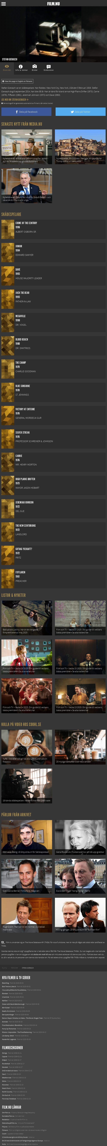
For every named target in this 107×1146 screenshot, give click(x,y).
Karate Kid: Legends (9, 1022)
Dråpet (4, 1043)
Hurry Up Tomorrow (9, 1011)
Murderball (6, 1046)
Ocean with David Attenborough (13, 987)
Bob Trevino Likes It (9, 969)
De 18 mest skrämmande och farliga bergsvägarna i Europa (22, 1123)
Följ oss (4, 1109)
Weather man (6, 1060)
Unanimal (5, 980)
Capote (4, 1039)
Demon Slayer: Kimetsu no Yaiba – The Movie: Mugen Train (22, 1001)
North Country (7, 1074)
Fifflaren (11, 95)
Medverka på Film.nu (9, 1106)
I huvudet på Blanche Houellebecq (14, 973)
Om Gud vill (6, 1078)
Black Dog (5, 966)
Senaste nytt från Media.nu (21, 124)
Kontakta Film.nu (8, 1099)
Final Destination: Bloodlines (12, 1008)
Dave (51, 95)
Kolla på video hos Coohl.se (21, 715)
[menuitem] (4, 950)
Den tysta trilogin (8, 997)
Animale (5, 1004)
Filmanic (5, 1113)
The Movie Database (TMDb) (68, 934)
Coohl (4, 1116)
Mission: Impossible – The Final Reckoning (17, 1015)
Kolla (4, 1127)
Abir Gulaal (6, 990)
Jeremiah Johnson (30, 95)
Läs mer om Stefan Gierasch (15, 99)
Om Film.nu (6, 1095)
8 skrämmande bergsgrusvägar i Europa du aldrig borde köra (23, 1130)
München (5, 1067)
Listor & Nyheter (13, 591)
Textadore (5, 1134)
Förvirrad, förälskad (9, 1081)
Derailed (5, 1050)
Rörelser (5, 976)
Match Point (6, 1071)
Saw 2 (4, 1057)
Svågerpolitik (6, 1141)
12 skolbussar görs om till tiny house (15, 1120)
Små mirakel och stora (10, 1053)
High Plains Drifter (78, 91)
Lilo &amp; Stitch (8, 1018)
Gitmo (4, 1064)
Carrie (96, 91)
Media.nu (5, 1137)
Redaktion (5, 1102)
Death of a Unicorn (8, 994)
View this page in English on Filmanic (17, 81)
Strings (4, 1036)
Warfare (5, 983)
